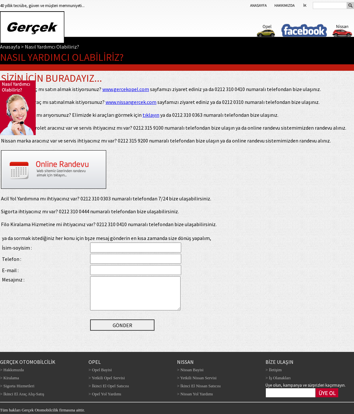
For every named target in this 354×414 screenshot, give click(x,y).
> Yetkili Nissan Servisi (197, 377)
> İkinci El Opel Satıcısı (108, 385)
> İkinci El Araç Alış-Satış (22, 393)
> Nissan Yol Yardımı (195, 393)
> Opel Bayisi (100, 369)
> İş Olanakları (278, 377)
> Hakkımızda (12, 369)
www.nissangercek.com (131, 102)
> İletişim (274, 369)
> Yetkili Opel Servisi (106, 377)
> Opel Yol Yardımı (104, 393)
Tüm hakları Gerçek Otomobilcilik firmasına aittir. (42, 410)
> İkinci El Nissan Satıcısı (199, 385)
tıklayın (151, 115)
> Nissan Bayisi (190, 369)
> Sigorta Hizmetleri (17, 385)
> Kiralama (9, 377)
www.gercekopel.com (125, 89)
